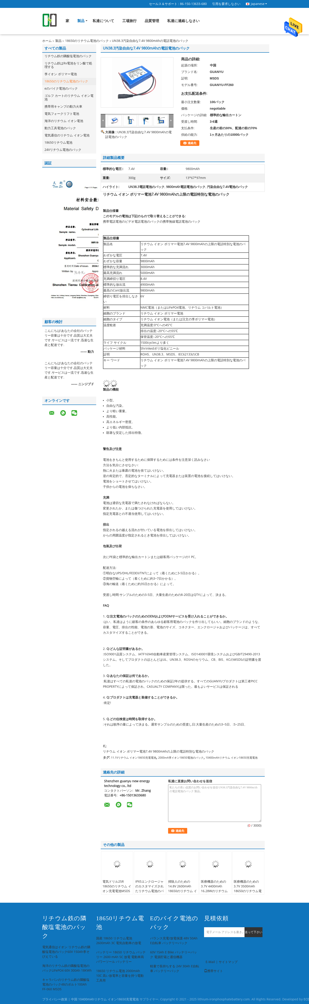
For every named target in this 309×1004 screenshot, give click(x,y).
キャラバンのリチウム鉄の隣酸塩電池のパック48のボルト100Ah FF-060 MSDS (65, 984)
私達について (103, 21)
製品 (80, 21)
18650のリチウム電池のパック (87, 41)
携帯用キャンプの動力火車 (63, 107)
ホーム (47, 41)
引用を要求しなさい (226, 4)
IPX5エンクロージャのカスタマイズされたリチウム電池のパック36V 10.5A (149, 889)
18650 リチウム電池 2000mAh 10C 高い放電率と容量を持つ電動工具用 (120, 975)
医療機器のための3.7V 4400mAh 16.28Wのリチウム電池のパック (214, 889)
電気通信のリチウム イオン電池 (66, 135)
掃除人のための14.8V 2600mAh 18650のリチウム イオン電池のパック (182, 889)
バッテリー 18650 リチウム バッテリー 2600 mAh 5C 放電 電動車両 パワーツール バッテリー (121, 957)
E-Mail (210, 962)
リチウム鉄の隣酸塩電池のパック (68, 56)
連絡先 (192, 143)
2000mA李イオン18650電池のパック (181, 757)
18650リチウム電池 (58, 143)
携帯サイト (213, 971)
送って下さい (253, 932)
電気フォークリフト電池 (61, 114)
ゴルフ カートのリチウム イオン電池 (68, 97)
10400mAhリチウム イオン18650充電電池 (232, 757)
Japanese (259, 4)
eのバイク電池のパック (61, 88)
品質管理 (152, 21)
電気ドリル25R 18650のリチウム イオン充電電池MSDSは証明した (116, 889)
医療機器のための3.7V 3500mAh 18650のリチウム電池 (248, 889)
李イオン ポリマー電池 (60, 74)
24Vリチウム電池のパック (62, 150)
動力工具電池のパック (60, 128)
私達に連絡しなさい (183, 21)
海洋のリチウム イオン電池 (63, 121)
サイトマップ (228, 962)
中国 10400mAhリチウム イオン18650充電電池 (105, 999)
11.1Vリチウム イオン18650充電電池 (133, 757)
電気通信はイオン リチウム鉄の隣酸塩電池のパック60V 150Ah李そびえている (66, 952)
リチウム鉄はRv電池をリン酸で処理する (68, 65)
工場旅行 (129, 21)
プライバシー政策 (54, 999)
